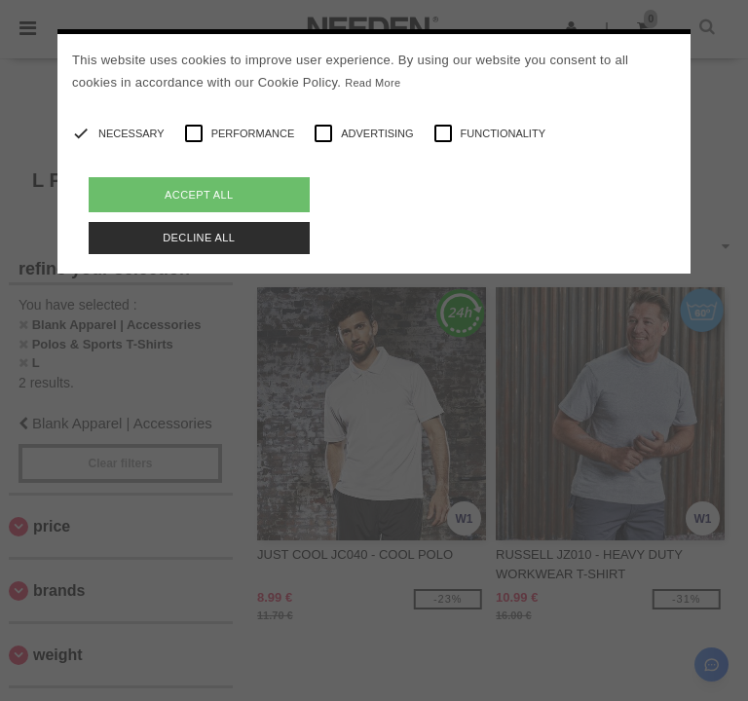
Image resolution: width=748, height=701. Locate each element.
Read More (372, 83)
